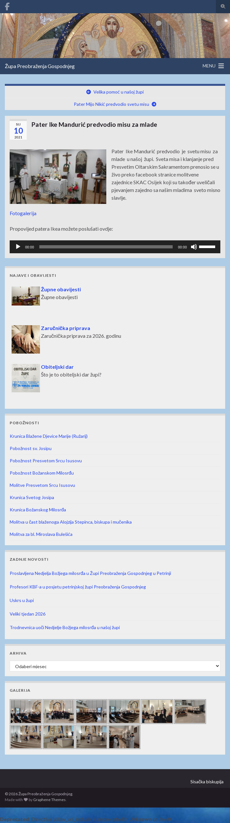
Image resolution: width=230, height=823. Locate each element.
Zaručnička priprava (65, 328)
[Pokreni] (18, 247)
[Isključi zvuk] (194, 247)
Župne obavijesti (61, 289)
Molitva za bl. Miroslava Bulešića (41, 534)
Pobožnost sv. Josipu (31, 448)
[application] (115, 246)
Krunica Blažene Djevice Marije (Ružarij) (49, 436)
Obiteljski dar (57, 367)
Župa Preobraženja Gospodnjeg (40, 66)
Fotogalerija (23, 213)
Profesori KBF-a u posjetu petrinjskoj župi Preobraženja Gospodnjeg (78, 586)
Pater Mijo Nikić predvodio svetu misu (111, 104)
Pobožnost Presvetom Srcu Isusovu (46, 460)
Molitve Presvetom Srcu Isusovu (42, 485)
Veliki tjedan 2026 (27, 614)
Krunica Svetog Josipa (32, 497)
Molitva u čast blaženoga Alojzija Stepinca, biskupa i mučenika (71, 522)
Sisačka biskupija (207, 781)
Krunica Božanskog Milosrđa (38, 509)
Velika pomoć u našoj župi (118, 92)
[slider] (106, 246)
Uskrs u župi (22, 600)
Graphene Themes (49, 799)
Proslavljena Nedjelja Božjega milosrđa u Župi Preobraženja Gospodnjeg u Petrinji (90, 573)
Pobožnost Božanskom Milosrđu (42, 473)
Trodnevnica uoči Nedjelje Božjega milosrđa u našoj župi (65, 627)
